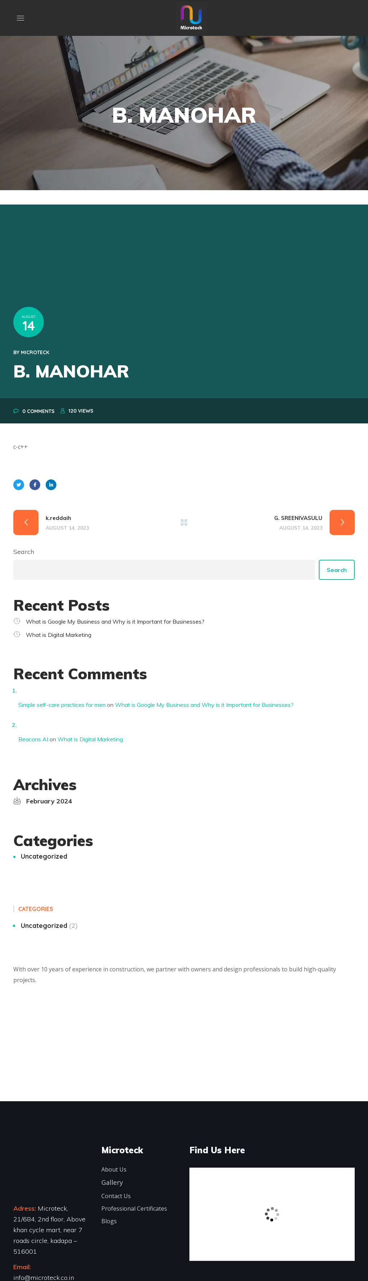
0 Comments (38, 411)
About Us (113, 1169)
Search (23, 552)
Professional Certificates (134, 1208)
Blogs (109, 1221)
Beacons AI (33, 739)
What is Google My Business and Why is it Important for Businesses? (115, 621)
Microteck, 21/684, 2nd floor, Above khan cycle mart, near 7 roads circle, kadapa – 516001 (49, 1230)
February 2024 (49, 801)
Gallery (112, 1182)
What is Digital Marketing (58, 634)
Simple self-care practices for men (62, 704)
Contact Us (116, 1196)
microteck (35, 352)
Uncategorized (44, 856)
